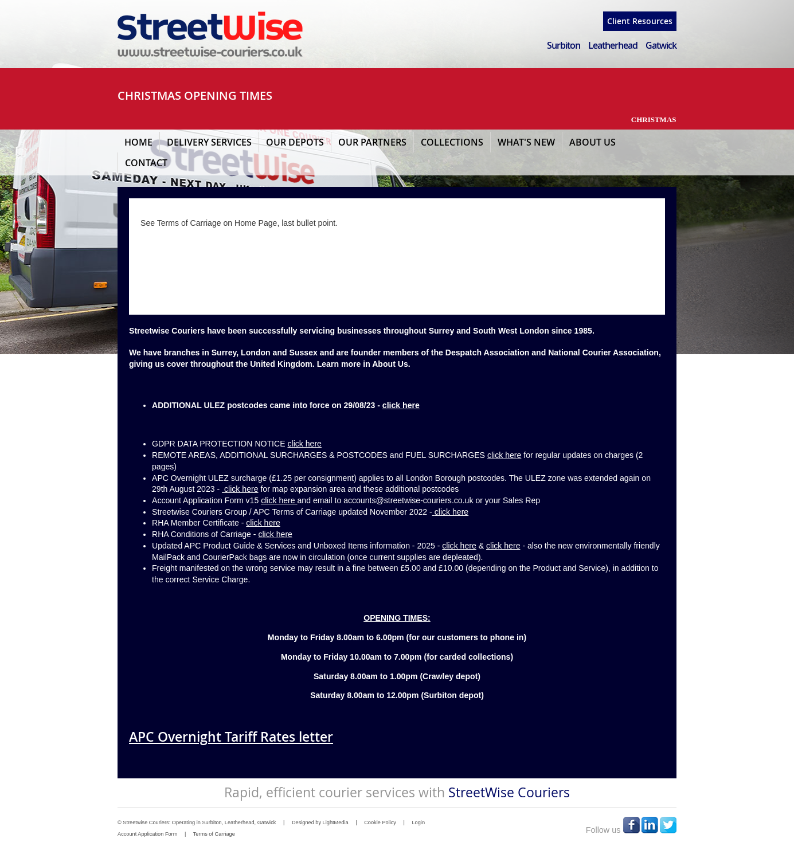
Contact (146, 162)
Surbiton (563, 45)
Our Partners (372, 142)
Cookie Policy (380, 822)
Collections (452, 142)
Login (418, 822)
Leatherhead (612, 45)
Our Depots (295, 142)
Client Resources (639, 20)
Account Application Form (147, 834)
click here (401, 405)
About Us (592, 142)
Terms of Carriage (214, 834)
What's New (526, 142)
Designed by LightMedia (320, 822)
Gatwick (661, 45)
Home (138, 142)
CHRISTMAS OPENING (177, 95)
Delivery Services (209, 142)
